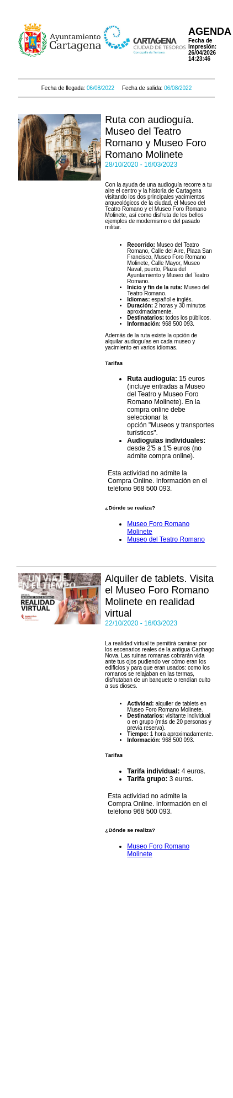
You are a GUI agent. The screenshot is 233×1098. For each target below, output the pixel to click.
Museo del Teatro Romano (166, 539)
